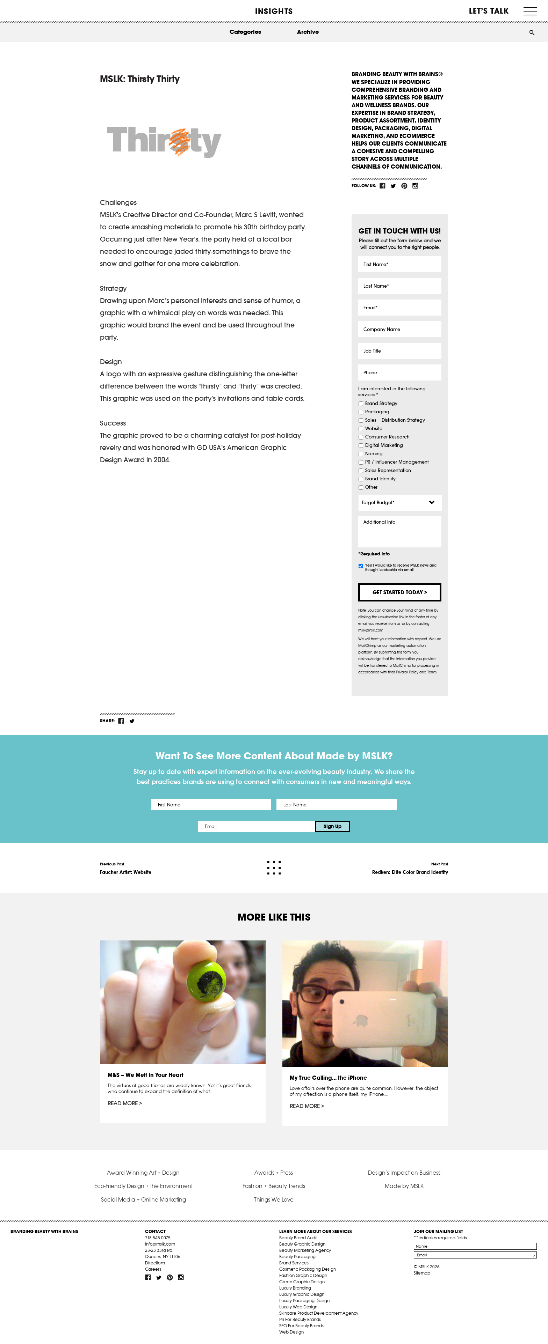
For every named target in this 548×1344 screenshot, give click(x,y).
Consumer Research (387, 437)
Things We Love (274, 1199)
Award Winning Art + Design (143, 1172)
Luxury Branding (295, 1288)
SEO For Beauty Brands (301, 1325)
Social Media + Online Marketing (143, 1199)
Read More (123, 1103)
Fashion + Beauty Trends (274, 1185)
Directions (155, 1262)
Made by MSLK (404, 1185)
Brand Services (294, 1262)
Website (373, 428)
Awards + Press (273, 1172)
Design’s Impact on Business (404, 1172)
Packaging (377, 412)
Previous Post (125, 869)
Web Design (291, 1332)
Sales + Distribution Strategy (395, 420)
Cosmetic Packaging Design (307, 1269)
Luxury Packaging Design (304, 1300)
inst (415, 186)
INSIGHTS (274, 11)
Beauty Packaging (297, 1256)
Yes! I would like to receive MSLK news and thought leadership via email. (401, 567)
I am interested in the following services (392, 392)
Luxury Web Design (298, 1306)
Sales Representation (388, 470)
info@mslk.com (160, 1244)
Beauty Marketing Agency (305, 1250)
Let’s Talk (489, 11)
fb (383, 186)
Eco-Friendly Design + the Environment (143, 1185)
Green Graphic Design (302, 1281)
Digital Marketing (384, 445)
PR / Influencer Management (397, 462)
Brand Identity (380, 479)
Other (371, 487)
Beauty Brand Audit (298, 1237)
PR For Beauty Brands (300, 1319)
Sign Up (332, 826)
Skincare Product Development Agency (318, 1313)
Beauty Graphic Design (302, 1244)
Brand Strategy (381, 403)
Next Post (410, 869)
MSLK (36, 10)
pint (404, 186)
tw (393, 186)
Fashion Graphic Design (303, 1275)
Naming (374, 454)
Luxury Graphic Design (301, 1294)
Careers (153, 1269)
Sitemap (422, 1273)
